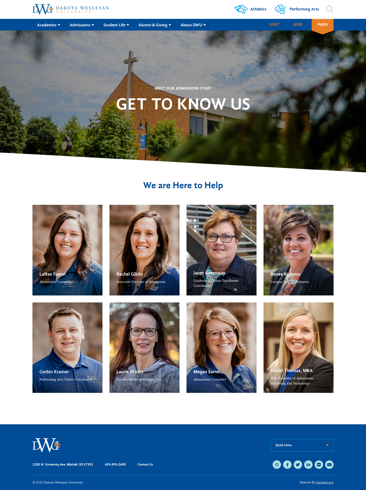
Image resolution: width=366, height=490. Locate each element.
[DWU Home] (46, 445)
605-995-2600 (115, 464)
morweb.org (325, 482)
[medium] (277, 464)
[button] (67, 250)
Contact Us (145, 464)
